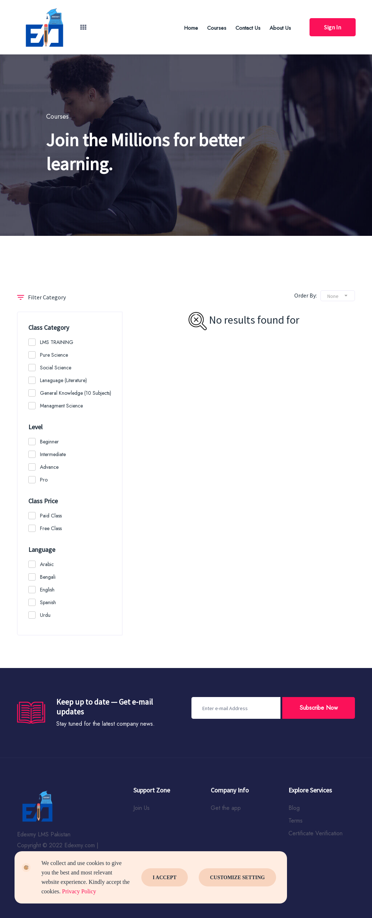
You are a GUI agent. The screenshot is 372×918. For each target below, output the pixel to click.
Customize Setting (237, 877)
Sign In (332, 27)
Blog (294, 808)
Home (191, 28)
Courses (216, 28)
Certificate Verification (315, 833)
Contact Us (247, 28)
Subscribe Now (319, 708)
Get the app (226, 808)
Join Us (141, 808)
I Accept (165, 877)
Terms (295, 820)
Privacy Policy (79, 891)
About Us (280, 28)
